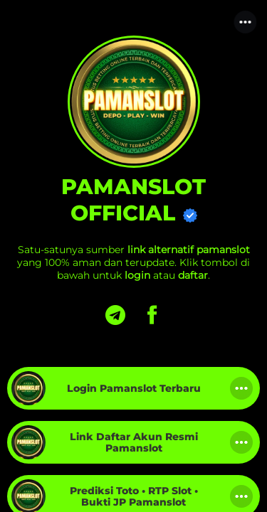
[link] (133, 388)
